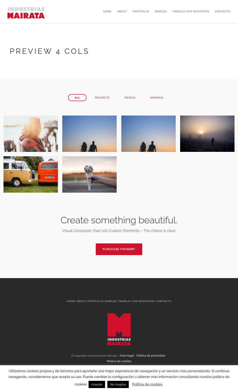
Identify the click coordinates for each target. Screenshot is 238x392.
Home (107, 11)
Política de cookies (119, 361)
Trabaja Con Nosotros (190, 11)
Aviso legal (126, 355)
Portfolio (141, 11)
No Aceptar (118, 384)
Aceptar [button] (96, 384)
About (122, 11)
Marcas (161, 11)
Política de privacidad (150, 355)
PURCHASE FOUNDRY (118, 249)
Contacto (223, 11)
